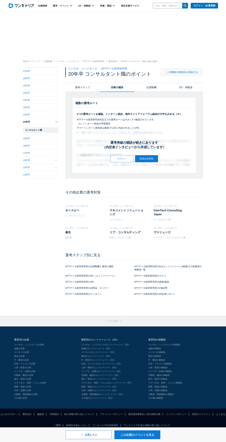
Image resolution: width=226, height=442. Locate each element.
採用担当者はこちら (76, 425)
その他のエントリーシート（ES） (97, 398)
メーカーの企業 (21, 352)
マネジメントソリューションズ (126, 212)
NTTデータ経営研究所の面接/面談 (151, 281)
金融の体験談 (154, 348)
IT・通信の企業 (21, 360)
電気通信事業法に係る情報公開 (144, 414)
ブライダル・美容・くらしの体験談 (165, 383)
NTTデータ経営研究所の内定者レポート (154, 294)
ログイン (121, 158)
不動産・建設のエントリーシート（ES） (100, 375)
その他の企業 (20, 398)
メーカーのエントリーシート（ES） (98, 352)
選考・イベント (63, 5)
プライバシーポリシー (111, 414)
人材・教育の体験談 (157, 367)
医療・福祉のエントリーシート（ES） (99, 386)
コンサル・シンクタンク (83, 68)
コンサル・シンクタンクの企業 (29, 344)
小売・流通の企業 (22, 390)
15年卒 (40, 167)
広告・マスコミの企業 (24, 363)
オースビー (72, 210)
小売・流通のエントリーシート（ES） (99, 390)
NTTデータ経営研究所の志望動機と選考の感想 (89, 266)
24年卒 (40, 93)
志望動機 (151, 87)
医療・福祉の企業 (22, 386)
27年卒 (40, 71)
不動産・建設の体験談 (159, 375)
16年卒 (40, 160)
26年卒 (40, 78)
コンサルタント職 (33, 130)
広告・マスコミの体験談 (160, 363)
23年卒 (40, 100)
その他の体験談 (155, 398)
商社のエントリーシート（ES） (96, 356)
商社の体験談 (154, 356)
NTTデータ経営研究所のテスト (150, 275)
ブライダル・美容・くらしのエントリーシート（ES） (107, 383)
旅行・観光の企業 (22, 379)
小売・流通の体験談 (157, 390)
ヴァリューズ (162, 232)
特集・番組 (107, 5)
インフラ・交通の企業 (24, 371)
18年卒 (40, 145)
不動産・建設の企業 (23, 375)
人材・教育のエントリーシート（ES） (99, 367)
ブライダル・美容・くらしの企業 (30, 383)
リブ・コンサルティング (125, 232)
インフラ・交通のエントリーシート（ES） (101, 371)
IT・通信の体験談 (156, 360)
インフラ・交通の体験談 (160, 371)
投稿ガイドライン (201, 414)
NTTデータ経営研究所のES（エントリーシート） (91, 275)
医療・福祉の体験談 (157, 386)
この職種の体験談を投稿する (182, 72)
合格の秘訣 (117, 87)
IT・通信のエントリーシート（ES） (98, 360)
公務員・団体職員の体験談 (161, 394)
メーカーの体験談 (156, 352)
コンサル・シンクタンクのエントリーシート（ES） (106, 344)
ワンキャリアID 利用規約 (105, 425)
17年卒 (40, 153)
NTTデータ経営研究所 (114, 68)
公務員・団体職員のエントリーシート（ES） (102, 394)
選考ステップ (82, 87)
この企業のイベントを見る (137, 434)
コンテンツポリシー (176, 414)
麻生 (68, 232)
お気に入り (88, 434)
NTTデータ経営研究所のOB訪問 (150, 288)
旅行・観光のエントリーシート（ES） (99, 379)
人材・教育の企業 (22, 367)
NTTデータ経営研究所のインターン (83, 294)
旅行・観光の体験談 (157, 379)
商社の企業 (19, 356)
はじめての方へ (9, 414)
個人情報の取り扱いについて (79, 414)
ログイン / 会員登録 (204, 5)
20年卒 (40, 122)
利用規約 (54, 414)
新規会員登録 (146, 158)
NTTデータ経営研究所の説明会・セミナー (87, 288)
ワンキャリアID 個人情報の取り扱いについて (147, 425)
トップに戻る (113, 321)
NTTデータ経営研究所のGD (79, 281)
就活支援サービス (130, 5)
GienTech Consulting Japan (168, 212)
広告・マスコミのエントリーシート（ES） (101, 363)
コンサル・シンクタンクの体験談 (164, 344)
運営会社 (27, 414)
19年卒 (40, 138)
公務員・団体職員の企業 (25, 394)
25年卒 (40, 85)
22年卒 (40, 107)
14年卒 (40, 174)
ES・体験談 (86, 5)
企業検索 (42, 5)
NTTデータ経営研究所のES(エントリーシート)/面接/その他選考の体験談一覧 (168, 268)
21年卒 (40, 114)
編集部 (40, 414)
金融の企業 (19, 348)
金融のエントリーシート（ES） (96, 348)
